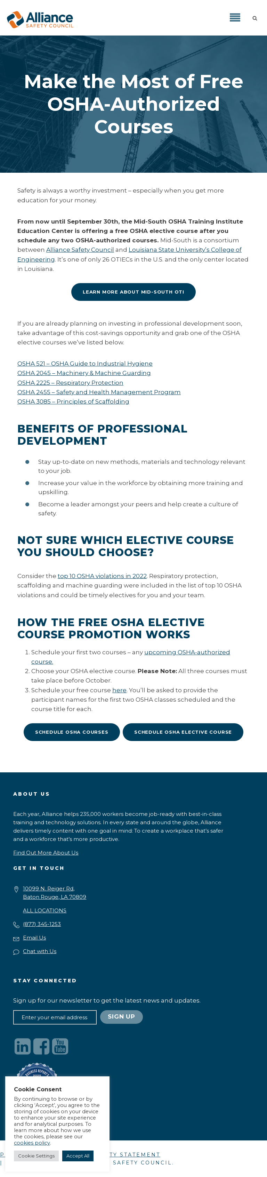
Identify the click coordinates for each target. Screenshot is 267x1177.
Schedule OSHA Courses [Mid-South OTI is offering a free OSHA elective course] (71, 732)
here (119, 690)
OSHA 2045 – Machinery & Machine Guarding (84, 372)
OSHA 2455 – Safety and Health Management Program (99, 392)
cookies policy (32, 1143)
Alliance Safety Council (80, 249)
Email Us (34, 937)
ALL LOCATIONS (44, 910)
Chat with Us (39, 951)
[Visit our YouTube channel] (60, 1046)
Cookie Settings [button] (36, 1156)
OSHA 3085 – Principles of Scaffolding (73, 401)
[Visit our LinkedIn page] (22, 1046)
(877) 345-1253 (42, 924)
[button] (256, 18)
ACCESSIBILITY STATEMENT (113, 1155)
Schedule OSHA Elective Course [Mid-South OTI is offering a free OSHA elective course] (183, 732)
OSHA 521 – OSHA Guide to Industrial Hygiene (85, 363)
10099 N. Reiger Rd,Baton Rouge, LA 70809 (54, 892)
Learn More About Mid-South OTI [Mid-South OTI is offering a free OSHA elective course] (133, 292)
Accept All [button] (77, 1156)
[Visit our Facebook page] (41, 1046)
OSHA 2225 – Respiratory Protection (70, 382)
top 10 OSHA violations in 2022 (102, 575)
